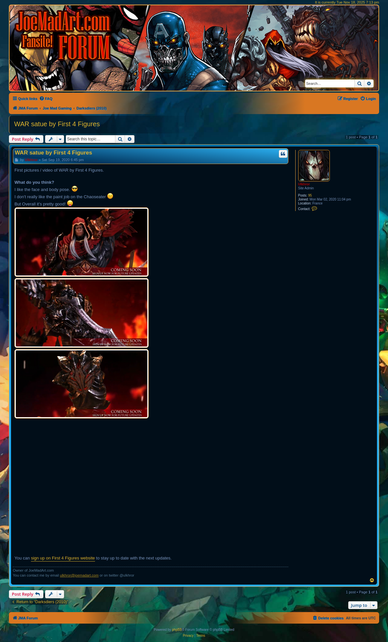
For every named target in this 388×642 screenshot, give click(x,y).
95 (310, 195)
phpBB (177, 629)
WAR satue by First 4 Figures (57, 124)
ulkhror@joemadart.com (79, 575)
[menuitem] (46, 99)
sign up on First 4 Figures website (63, 558)
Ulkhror (304, 184)
